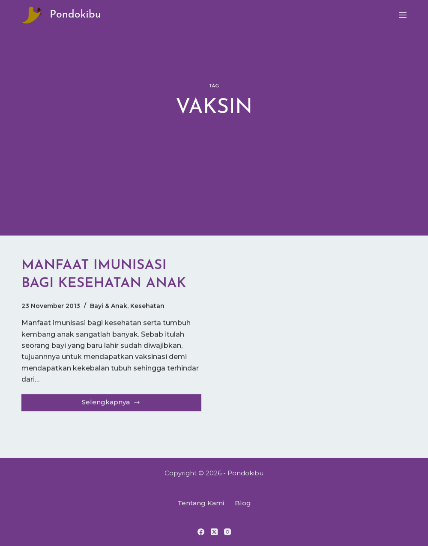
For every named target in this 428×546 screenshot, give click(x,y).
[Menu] (403, 15)
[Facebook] (201, 531)
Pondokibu (75, 14)
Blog (243, 503)
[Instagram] (227, 531)
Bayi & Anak (108, 306)
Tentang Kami (200, 503)
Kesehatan (147, 306)
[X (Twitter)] (214, 531)
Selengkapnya (114, 404)
